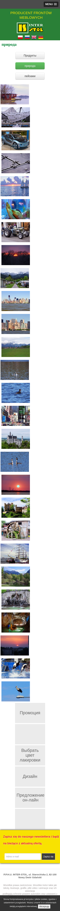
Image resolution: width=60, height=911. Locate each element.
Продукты (30, 55)
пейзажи (29, 76)
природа (29, 65)
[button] (51, 4)
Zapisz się (48, 856)
